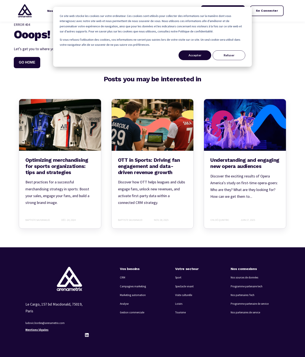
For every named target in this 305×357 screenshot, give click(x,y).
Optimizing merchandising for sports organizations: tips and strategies (56, 166)
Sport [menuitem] (178, 277)
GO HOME (27, 62)
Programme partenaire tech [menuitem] (246, 286)
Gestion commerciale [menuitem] (132, 312)
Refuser (229, 55)
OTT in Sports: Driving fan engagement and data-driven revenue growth (149, 166)
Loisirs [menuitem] (178, 304)
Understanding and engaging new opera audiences (244, 163)
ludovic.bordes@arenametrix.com (45, 323)
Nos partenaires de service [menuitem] (245, 312)
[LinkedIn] (87, 335)
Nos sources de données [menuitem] (244, 277)
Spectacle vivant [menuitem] (184, 286)
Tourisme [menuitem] (180, 312)
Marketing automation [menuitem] (133, 295)
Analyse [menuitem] (124, 304)
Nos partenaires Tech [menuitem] (242, 295)
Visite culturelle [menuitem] (183, 295)
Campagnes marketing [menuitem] (133, 286)
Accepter (195, 55)
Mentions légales (37, 330)
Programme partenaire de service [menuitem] (250, 304)
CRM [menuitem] (122, 277)
